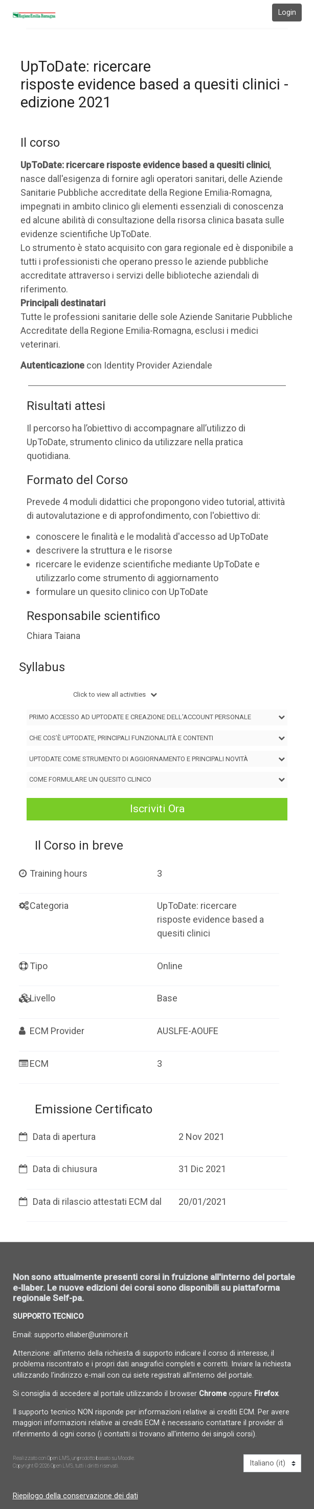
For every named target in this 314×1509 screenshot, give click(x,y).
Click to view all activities (110, 694)
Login (287, 12)
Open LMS (58, 1458)
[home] (42, 15)
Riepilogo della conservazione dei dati (75, 1496)
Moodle (126, 1458)
